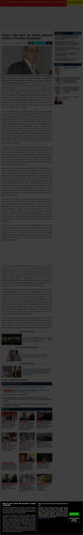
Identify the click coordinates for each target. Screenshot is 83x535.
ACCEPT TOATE (74, 514)
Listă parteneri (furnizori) (43, 518)
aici (21, 524)
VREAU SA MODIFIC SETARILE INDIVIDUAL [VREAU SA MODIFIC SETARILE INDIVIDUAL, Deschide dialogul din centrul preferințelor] (74, 520)
